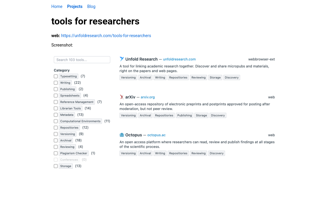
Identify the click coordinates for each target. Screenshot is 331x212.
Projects (74, 6)
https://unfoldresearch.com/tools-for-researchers (106, 35)
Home (57, 6)
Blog (91, 6)
